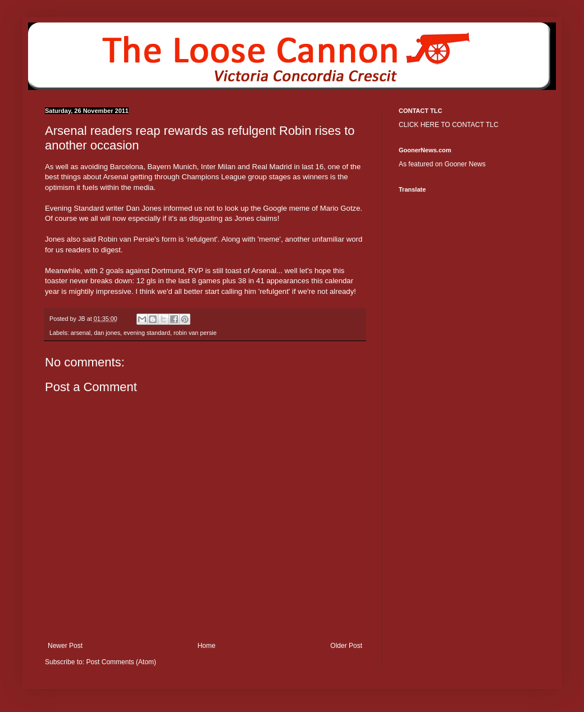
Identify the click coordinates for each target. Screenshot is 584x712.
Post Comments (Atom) (121, 662)
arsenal (80, 332)
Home (207, 646)
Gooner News (464, 164)
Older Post (346, 646)
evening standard (147, 332)
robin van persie (195, 332)
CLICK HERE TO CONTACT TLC (449, 125)
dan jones (107, 332)
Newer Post (65, 646)
